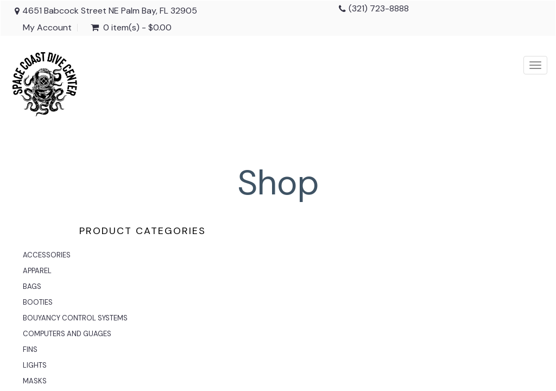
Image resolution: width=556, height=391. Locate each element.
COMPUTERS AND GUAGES (67, 333)
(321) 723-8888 (379, 8)
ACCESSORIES (47, 255)
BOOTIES (38, 302)
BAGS (32, 286)
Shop (278, 182)
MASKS (35, 381)
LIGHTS (35, 365)
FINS (30, 349)
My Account (47, 27)
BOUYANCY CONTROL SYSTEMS (75, 318)
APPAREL (37, 270)
